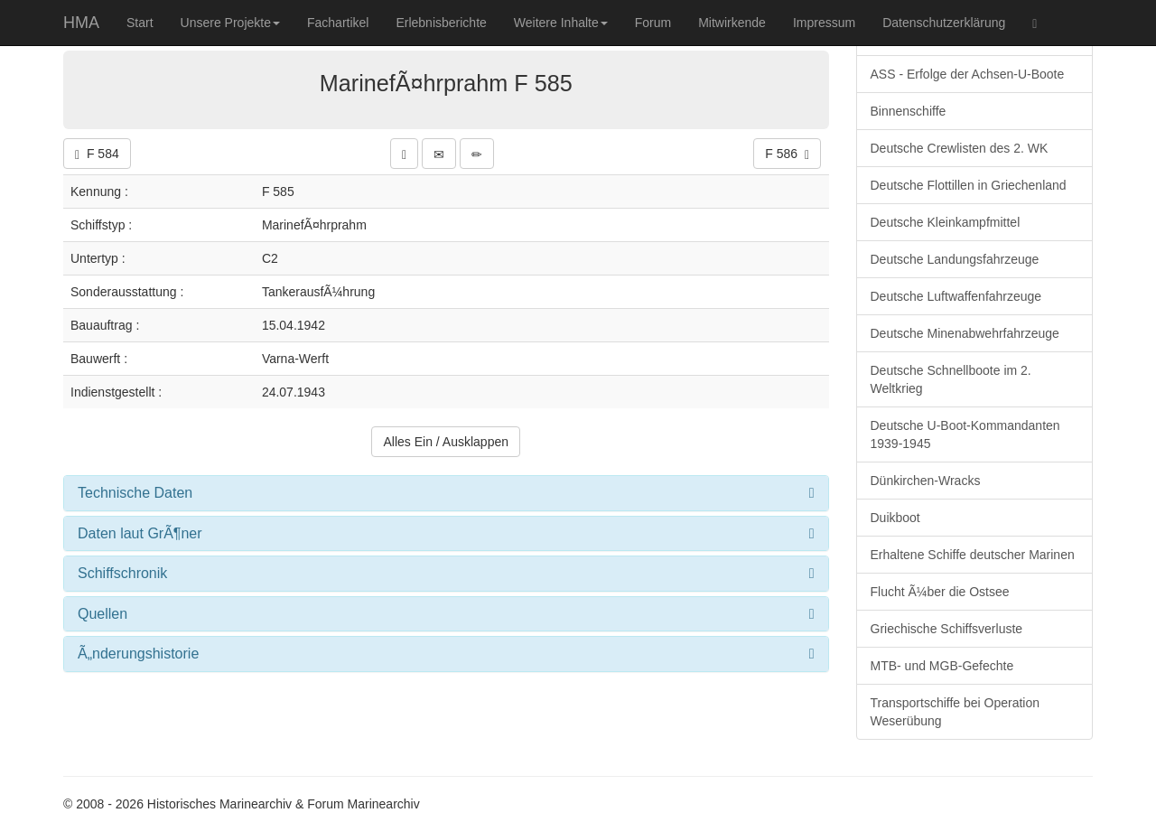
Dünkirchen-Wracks (926, 480)
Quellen (102, 613)
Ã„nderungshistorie (138, 653)
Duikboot (895, 517)
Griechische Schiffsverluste (947, 628)
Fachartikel (337, 22)
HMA (81, 23)
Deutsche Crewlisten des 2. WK (960, 148)
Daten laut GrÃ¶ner (140, 533)
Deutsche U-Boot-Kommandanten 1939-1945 (965, 434)
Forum (653, 22)
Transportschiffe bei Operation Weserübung (955, 712)
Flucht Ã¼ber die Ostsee (940, 591)
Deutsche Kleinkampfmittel (946, 222)
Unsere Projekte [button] (230, 22)
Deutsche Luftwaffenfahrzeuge (956, 296)
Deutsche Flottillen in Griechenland (969, 185)
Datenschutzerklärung (943, 22)
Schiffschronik (122, 573)
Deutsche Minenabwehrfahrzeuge (965, 333)
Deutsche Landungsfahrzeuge (955, 259)
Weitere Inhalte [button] (561, 22)
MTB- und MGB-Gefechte (942, 666)
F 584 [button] (97, 154)
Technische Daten (135, 492)
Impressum (824, 22)
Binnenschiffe (908, 111)
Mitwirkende (732, 22)
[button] (404, 153)
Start (140, 22)
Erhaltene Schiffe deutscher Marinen (973, 554)
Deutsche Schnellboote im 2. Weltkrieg (951, 379)
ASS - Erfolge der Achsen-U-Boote (968, 74)
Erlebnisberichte (441, 22)
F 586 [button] (787, 154)
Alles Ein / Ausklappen (445, 441)
